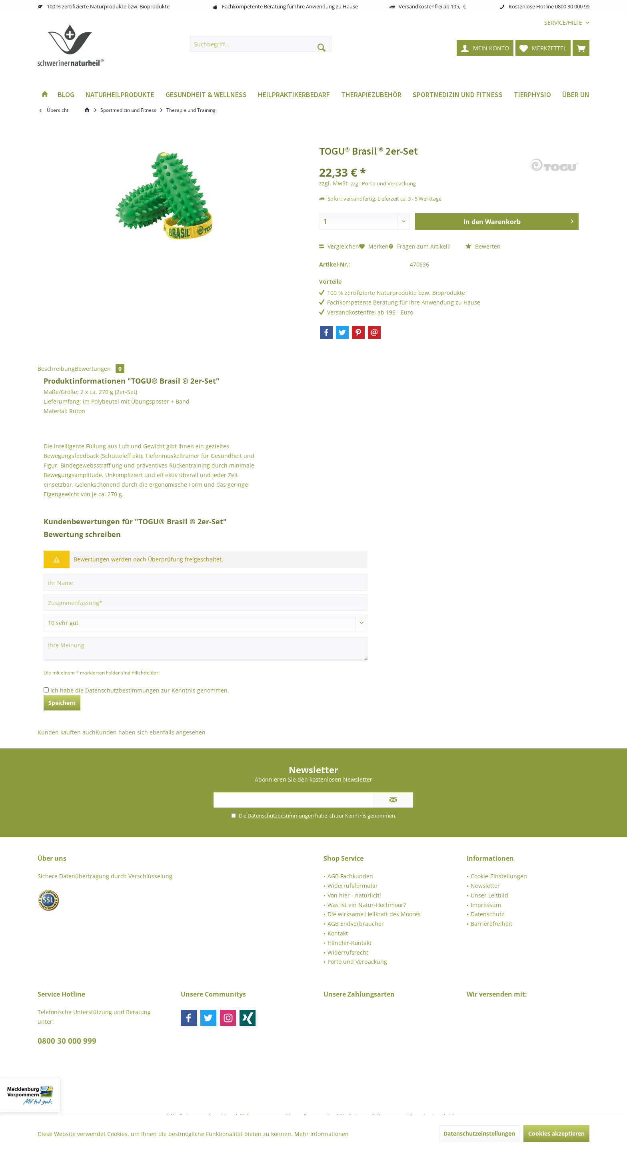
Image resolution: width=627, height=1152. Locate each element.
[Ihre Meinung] (205, 649)
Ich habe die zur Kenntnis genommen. (139, 690)
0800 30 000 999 (67, 1041)
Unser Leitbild (489, 895)
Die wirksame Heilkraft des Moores (374, 914)
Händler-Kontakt (349, 943)
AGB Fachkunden (350, 876)
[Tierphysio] (532, 95)
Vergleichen (339, 246)
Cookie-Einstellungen (499, 876)
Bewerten (483, 246)
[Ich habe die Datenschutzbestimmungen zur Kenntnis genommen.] (46, 689)
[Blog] (66, 95)
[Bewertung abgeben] (205, 623)
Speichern (62, 702)
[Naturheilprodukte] (120, 95)
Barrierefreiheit (491, 923)
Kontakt (337, 933)
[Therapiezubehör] (371, 95)
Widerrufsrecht (347, 952)
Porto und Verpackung (357, 961)
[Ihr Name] (205, 583)
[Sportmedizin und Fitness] (457, 95)
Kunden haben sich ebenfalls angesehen (151, 732)
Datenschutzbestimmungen (122, 690)
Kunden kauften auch (67, 732)
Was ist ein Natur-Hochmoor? (366, 905)
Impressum (486, 905)
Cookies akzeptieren (556, 1133)
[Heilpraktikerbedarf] (293, 95)
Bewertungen (99, 368)
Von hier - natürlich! (354, 895)
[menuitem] (563, 23)
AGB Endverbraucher (355, 923)
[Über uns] (578, 95)
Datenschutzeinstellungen (479, 1133)
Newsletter (485, 885)
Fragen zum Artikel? (419, 246)
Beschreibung (56, 368)
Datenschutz (487, 914)
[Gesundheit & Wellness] (206, 95)
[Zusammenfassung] (205, 603)
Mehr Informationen (321, 1134)
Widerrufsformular (352, 885)
